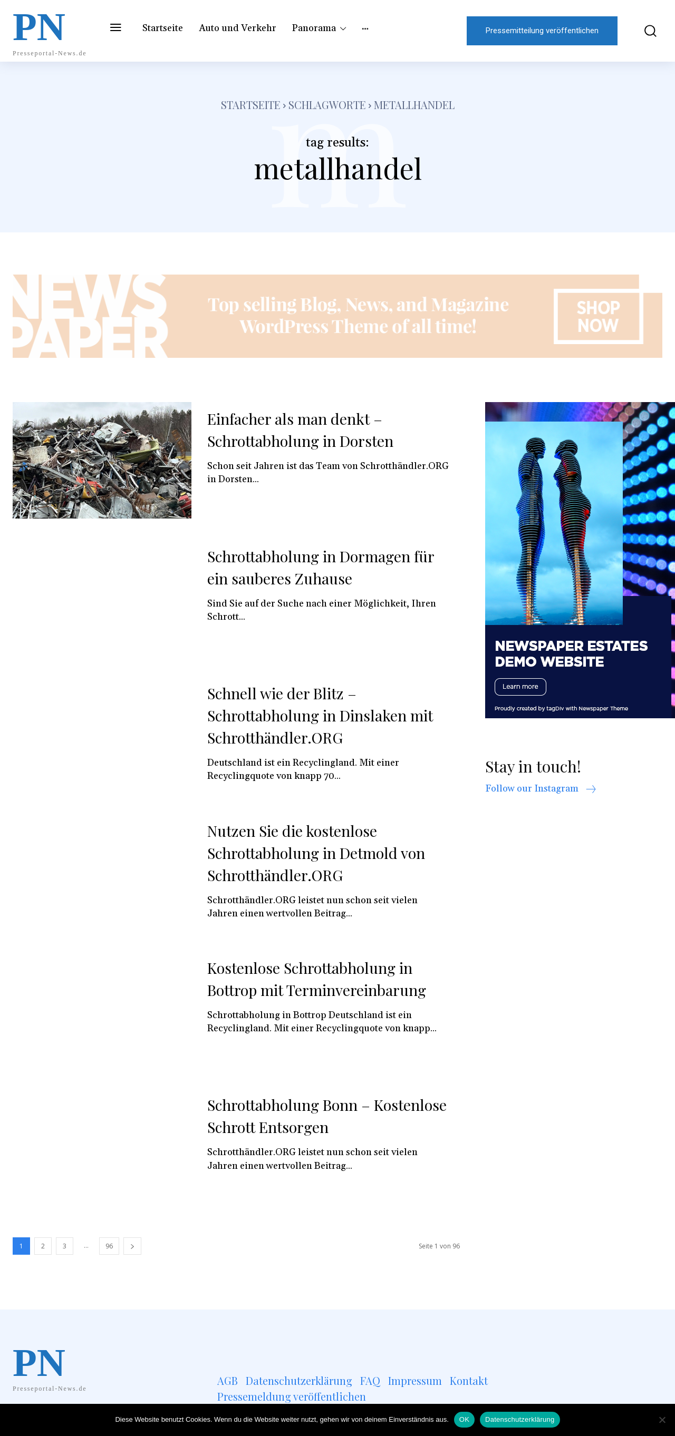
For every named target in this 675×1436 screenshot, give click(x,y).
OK (464, 1419)
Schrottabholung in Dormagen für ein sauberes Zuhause (328, 567)
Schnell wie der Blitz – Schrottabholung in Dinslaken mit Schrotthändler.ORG (327, 715)
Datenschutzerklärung (519, 1419)
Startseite (251, 104)
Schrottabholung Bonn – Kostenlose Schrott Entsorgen (311, 1115)
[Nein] (662, 1419)
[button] (645, 30)
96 (109, 1246)
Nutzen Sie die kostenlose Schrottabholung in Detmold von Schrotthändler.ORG (322, 852)
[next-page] (132, 1246)
